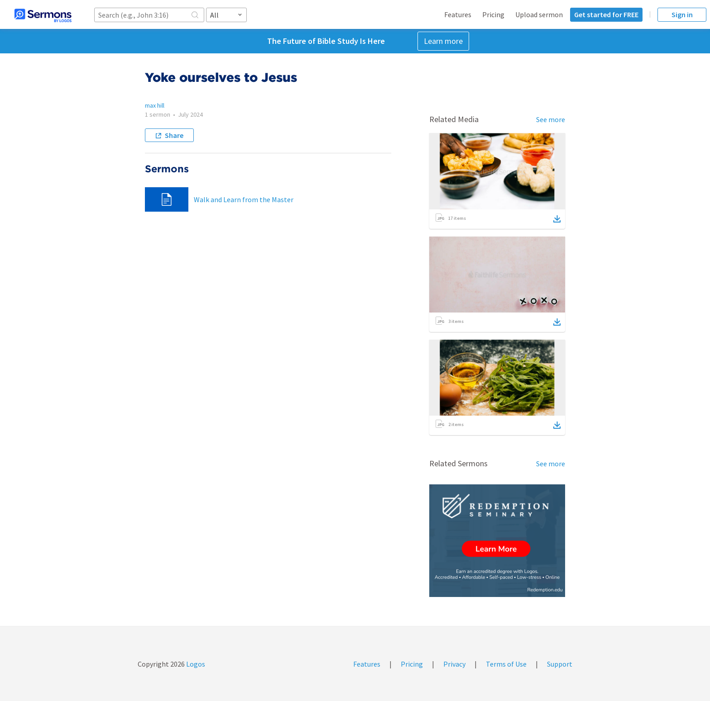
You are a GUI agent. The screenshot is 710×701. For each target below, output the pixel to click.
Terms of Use (506, 663)
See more (550, 119)
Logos (195, 663)
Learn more (443, 41)
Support (559, 663)
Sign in (682, 14)
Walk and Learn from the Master (243, 199)
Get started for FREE (606, 14)
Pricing (493, 14)
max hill (154, 105)
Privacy (454, 663)
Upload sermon (539, 14)
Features (457, 14)
